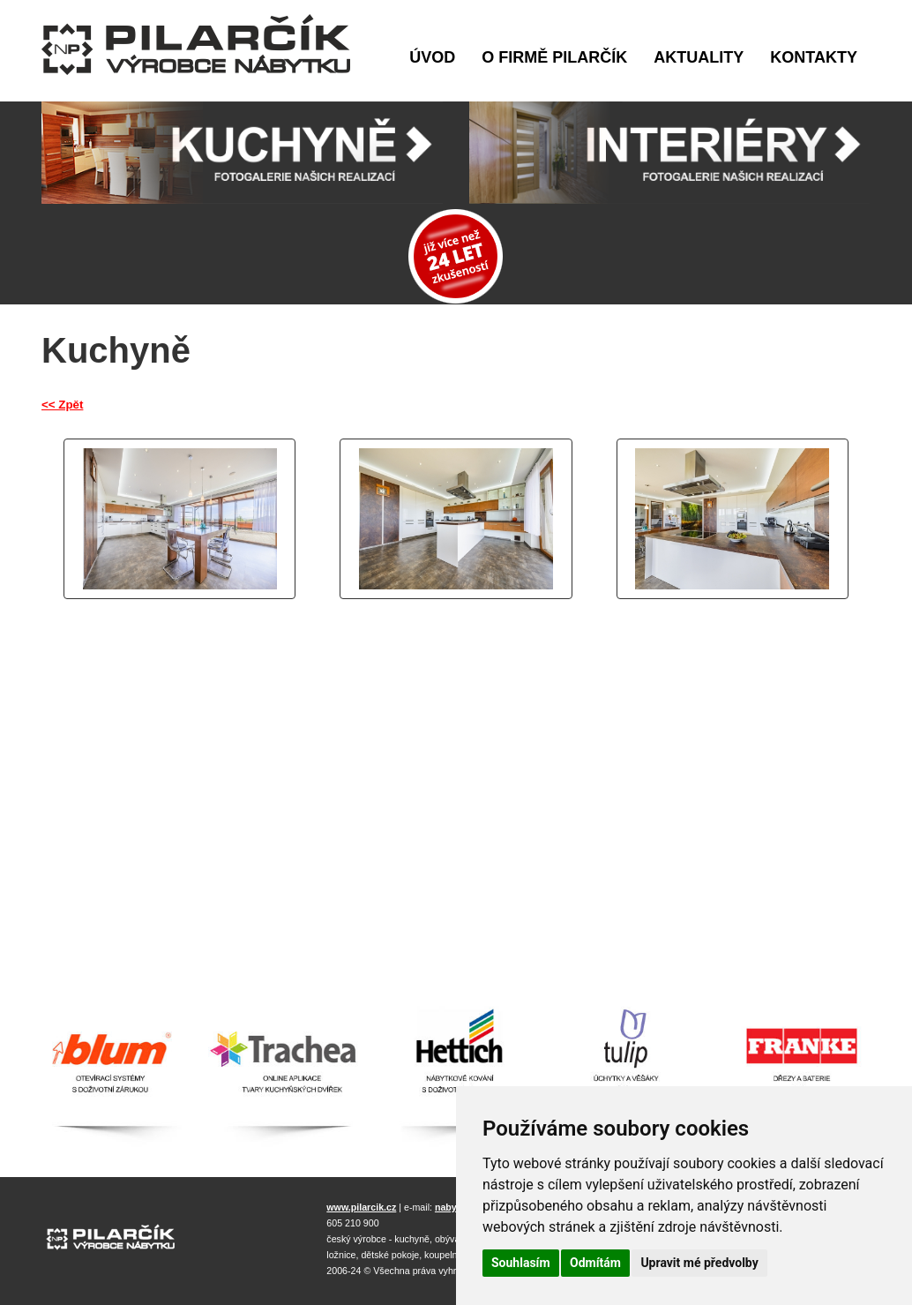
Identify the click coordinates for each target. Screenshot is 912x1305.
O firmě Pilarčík (554, 57)
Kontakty (813, 57)
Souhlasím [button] (520, 1263)
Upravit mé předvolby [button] (699, 1263)
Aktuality (699, 57)
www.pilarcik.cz (361, 1207)
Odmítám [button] (595, 1263)
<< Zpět (62, 404)
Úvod (432, 57)
